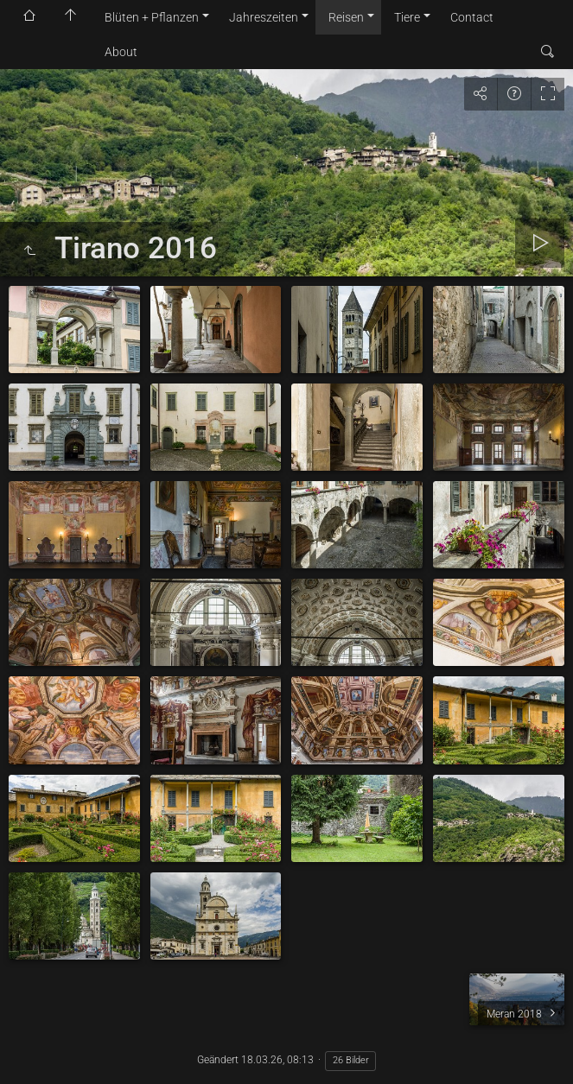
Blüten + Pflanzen (152, 17)
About (121, 52)
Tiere (407, 17)
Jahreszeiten (263, 17)
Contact (471, 17)
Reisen (346, 17)
